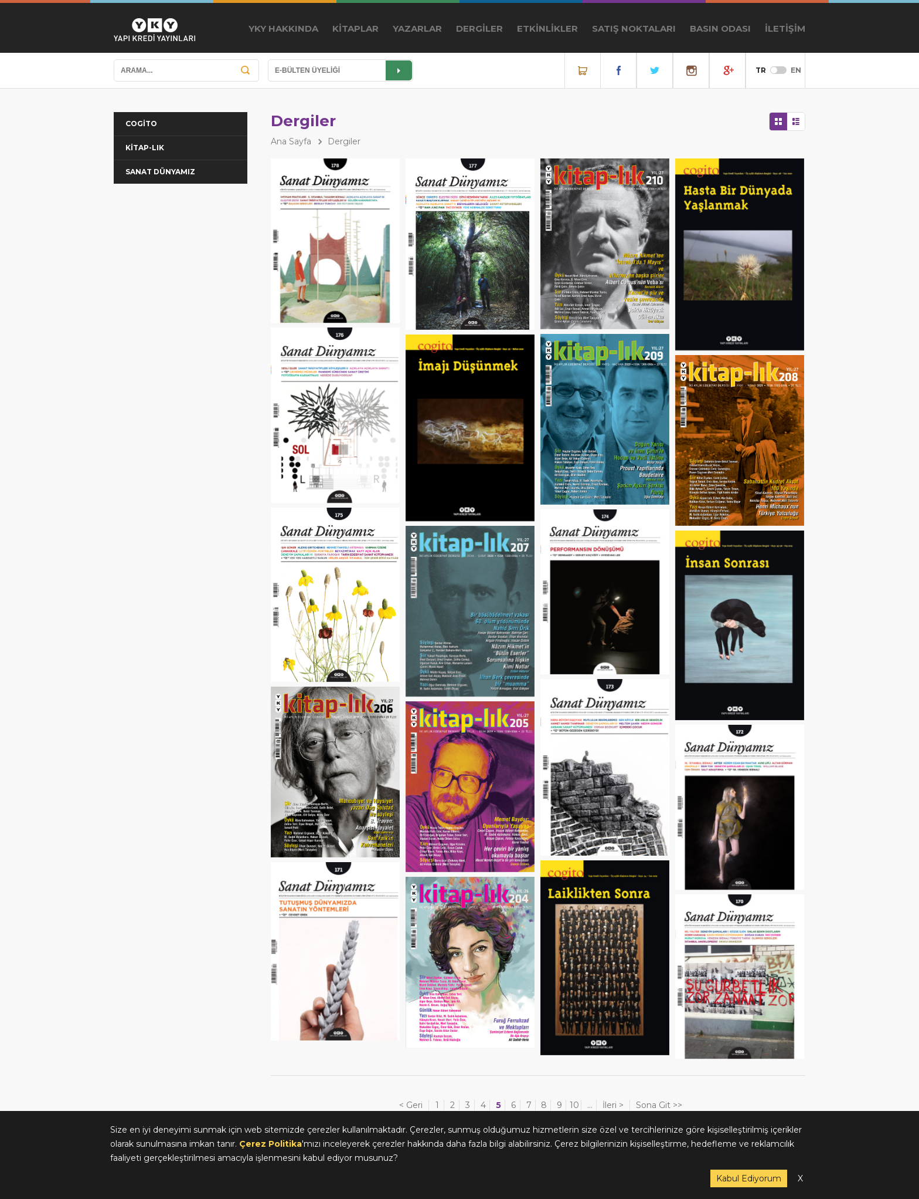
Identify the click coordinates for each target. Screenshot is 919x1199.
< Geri (411, 1105)
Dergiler (344, 141)
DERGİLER (479, 28)
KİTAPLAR (355, 28)
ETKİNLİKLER (547, 28)
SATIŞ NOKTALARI (634, 28)
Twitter (654, 70)
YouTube (727, 70)
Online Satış (582, 70)
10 (574, 1105)
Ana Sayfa (291, 141)
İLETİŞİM (785, 28)
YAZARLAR (417, 28)
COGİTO (141, 123)
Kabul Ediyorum (748, 1178)
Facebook (618, 70)
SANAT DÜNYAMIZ (160, 171)
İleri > (613, 1105)
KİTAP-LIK (144, 147)
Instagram (691, 70)
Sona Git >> (659, 1105)
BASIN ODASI (720, 28)
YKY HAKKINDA (283, 28)
